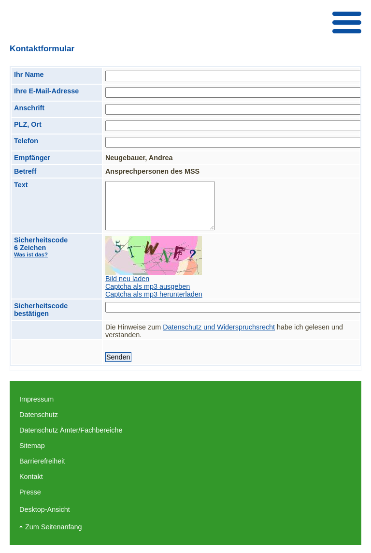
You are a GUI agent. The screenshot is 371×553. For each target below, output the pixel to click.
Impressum (36, 399)
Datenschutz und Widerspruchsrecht (219, 327)
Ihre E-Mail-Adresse (46, 91)
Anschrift (29, 108)
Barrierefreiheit (42, 461)
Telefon (26, 141)
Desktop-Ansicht (44, 509)
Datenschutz (38, 414)
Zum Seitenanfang (53, 527)
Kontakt (31, 476)
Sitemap (32, 445)
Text (21, 185)
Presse (30, 492)
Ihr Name (29, 74)
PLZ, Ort (28, 124)
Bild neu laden (127, 279)
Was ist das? (31, 254)
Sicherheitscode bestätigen (41, 309)
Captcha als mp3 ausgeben (147, 286)
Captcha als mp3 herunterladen (153, 294)
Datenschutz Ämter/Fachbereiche (71, 430)
